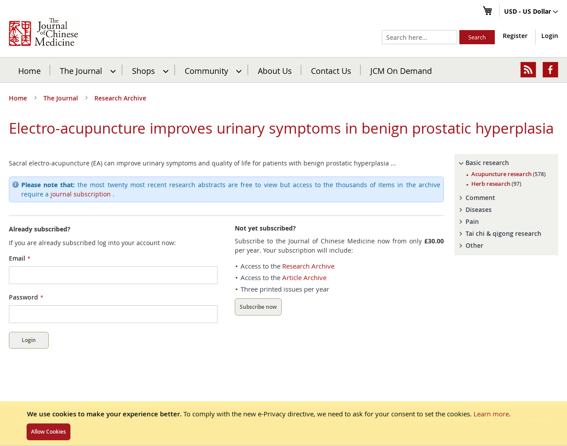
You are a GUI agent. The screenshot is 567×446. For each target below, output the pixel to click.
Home (29, 70)
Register (515, 35)
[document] (283, 423)
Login (549, 35)
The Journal (61, 98)
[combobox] (419, 37)
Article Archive (304, 277)
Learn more (491, 413)
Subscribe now (258, 307)
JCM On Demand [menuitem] (401, 70)
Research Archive (120, 98)
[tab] (506, 162)
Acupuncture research (508, 174)
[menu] (283, 70)
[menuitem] (86, 70)
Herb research (496, 184)
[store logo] (43, 32)
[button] (531, 12)
